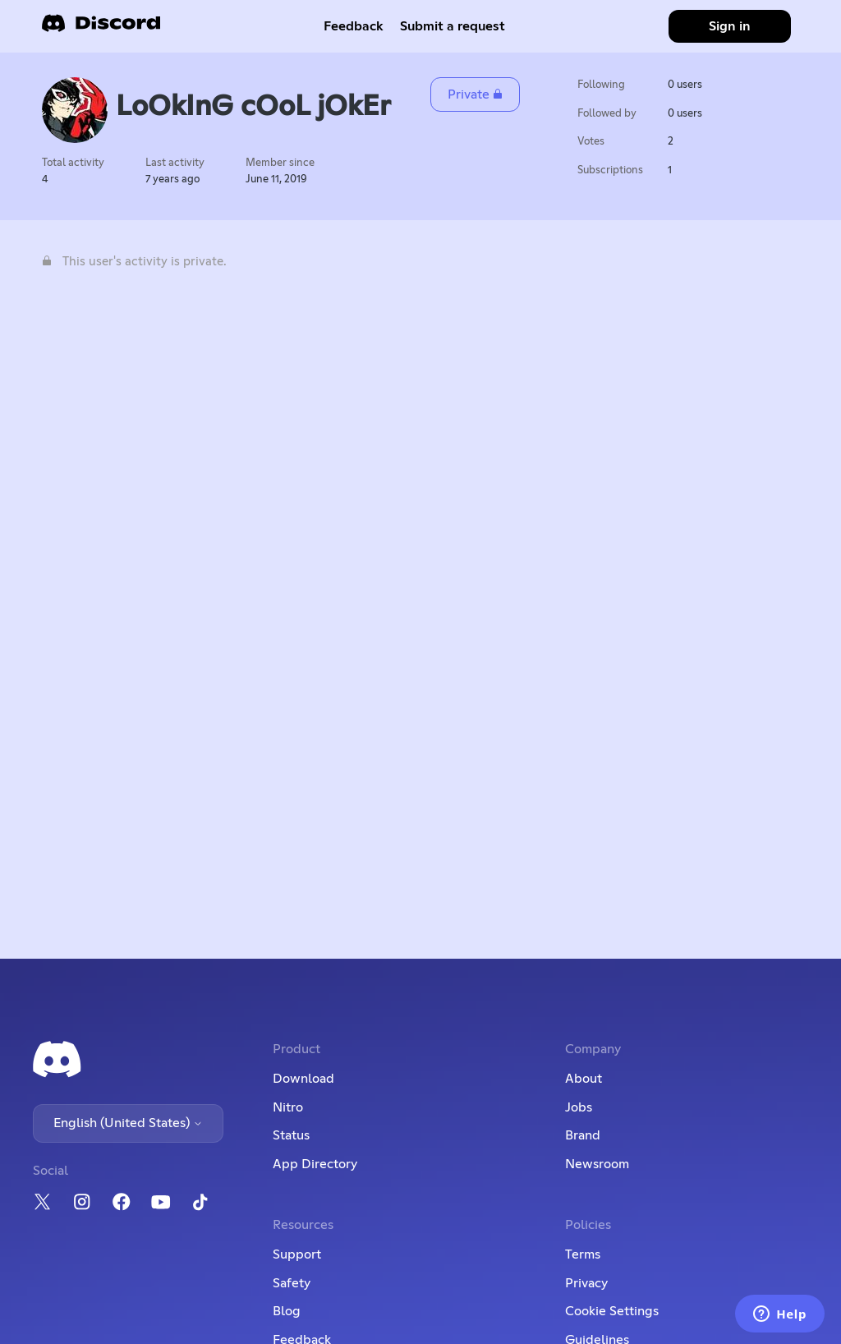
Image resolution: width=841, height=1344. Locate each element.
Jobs (578, 1107)
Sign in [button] (730, 26)
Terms (582, 1254)
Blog (287, 1311)
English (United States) (128, 1123)
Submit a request (452, 26)
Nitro (288, 1107)
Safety (291, 1283)
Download (303, 1078)
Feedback (354, 26)
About (583, 1078)
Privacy (586, 1283)
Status (291, 1135)
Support (297, 1254)
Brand (582, 1135)
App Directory (315, 1164)
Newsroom (597, 1164)
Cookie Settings (612, 1311)
